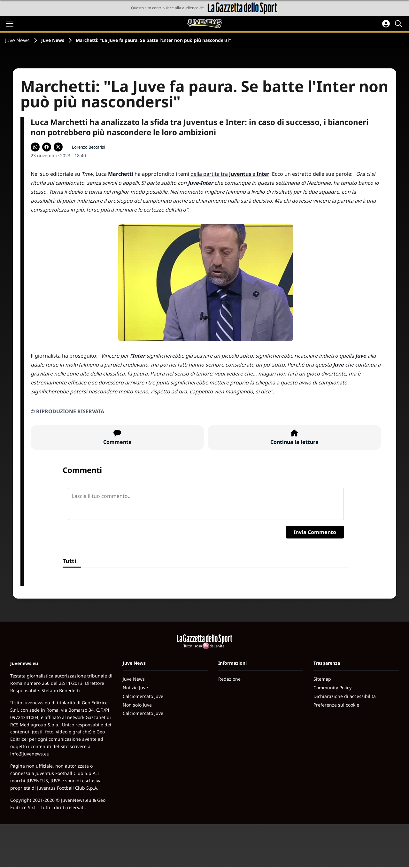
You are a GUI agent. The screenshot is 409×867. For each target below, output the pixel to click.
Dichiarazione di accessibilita (344, 696)
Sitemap (322, 679)
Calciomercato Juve (143, 696)
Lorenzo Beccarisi (88, 147)
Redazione (229, 679)
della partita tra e (229, 173)
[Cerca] (399, 23)
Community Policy (332, 688)
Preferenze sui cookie (336, 705)
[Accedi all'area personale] (386, 23)
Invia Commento (315, 532)
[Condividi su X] (58, 147)
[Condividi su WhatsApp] (35, 147)
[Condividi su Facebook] (46, 147)
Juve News (17, 40)
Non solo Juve (137, 705)
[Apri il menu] (9, 23)
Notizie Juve (135, 688)
